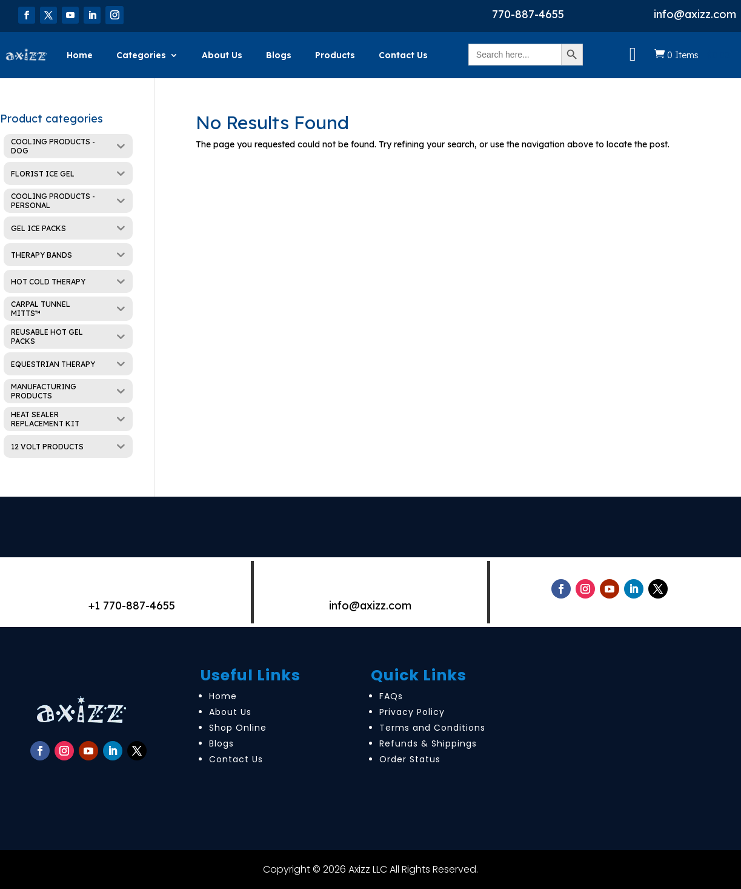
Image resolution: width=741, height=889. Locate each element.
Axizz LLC (367, 869)
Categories (141, 55)
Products (335, 55)
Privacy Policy (412, 712)
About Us (222, 55)
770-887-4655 (528, 14)
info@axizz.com (695, 14)
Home (80, 55)
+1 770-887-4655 (131, 605)
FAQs (391, 696)
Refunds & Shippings (428, 743)
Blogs (278, 55)
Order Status (409, 759)
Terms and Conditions (432, 728)
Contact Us (403, 55)
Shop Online (238, 728)
